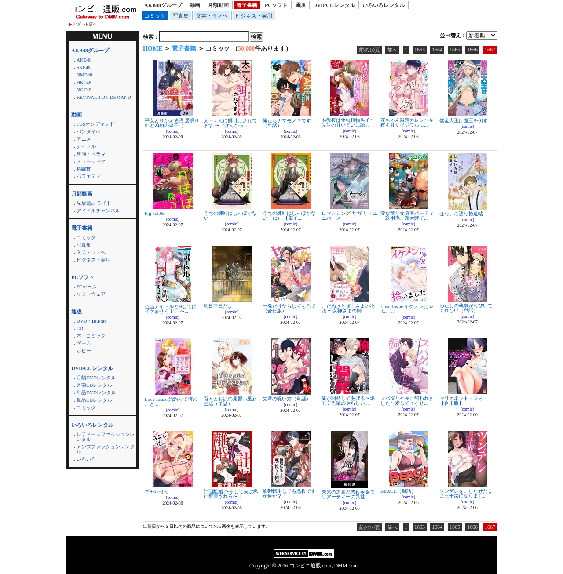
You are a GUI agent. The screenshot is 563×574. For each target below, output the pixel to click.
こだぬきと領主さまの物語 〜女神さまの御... (348, 308)
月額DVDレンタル (96, 377)
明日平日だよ (218, 306)
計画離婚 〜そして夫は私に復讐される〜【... (231, 494)
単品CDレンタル (94, 400)
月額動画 (218, 5)
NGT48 (84, 89)
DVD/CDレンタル (334, 5)
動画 (195, 5)
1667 (490, 50)
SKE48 (84, 67)
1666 (472, 50)
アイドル (86, 146)
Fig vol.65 (155, 213)
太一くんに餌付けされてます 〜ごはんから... (230, 123)
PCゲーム (87, 286)
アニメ (84, 139)
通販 (300, 5)
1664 (437, 50)
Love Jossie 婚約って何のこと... (171, 401)
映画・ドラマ (91, 153)
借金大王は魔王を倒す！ (466, 120)
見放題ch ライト (94, 203)
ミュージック (91, 161)
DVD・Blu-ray (91, 320)
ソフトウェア (91, 294)
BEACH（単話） (398, 491)
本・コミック (91, 335)
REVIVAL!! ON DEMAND (104, 97)
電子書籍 (246, 5)
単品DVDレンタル (96, 392)
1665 (455, 50)
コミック (154, 16)
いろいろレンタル (383, 5)
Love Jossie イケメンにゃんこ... (406, 309)
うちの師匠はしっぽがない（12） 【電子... (289, 216)
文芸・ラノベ (212, 16)
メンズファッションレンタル (106, 449)
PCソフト (276, 5)
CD (80, 328)
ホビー (84, 350)
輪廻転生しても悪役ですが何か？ (289, 493)
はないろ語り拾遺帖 (461, 213)
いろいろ (86, 458)
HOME (152, 48)
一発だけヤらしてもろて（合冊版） (289, 308)
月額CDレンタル (94, 385)
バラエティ (89, 176)
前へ (392, 50)
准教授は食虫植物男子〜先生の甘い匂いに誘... (348, 122)
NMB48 (84, 74)
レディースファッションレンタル (106, 437)
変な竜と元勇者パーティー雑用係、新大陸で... (407, 216)
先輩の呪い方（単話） (287, 398)
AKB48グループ (163, 5)
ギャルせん (157, 491)
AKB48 (84, 59)
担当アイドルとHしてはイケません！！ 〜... (171, 309)
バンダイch (88, 131)
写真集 (181, 16)
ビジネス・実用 (253, 16)
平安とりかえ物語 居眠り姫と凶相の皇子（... (172, 123)
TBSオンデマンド (95, 124)
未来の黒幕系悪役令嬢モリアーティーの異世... (348, 494)
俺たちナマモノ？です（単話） (287, 123)
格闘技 (84, 168)
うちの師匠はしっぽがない (230, 216)
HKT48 (84, 82)
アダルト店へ (85, 24)
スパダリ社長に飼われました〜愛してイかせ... (407, 401)
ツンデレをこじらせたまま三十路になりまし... (466, 493)
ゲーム (84, 343)
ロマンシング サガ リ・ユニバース (349, 216)
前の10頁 (369, 50)
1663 (419, 50)
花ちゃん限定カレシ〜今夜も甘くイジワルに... (407, 122)
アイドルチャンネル (98, 210)
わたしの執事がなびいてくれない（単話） (466, 308)
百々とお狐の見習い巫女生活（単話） (230, 401)
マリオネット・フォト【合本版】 (463, 401)
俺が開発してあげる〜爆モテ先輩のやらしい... (348, 401)
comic (172, 131)
